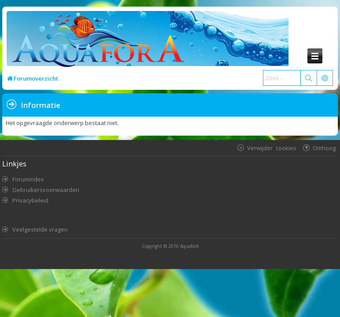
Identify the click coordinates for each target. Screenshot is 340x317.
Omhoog (324, 148)
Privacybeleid (30, 200)
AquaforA (189, 246)
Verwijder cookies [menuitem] (271, 148)
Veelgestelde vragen (40, 229)
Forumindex (28, 179)
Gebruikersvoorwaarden (45, 190)
